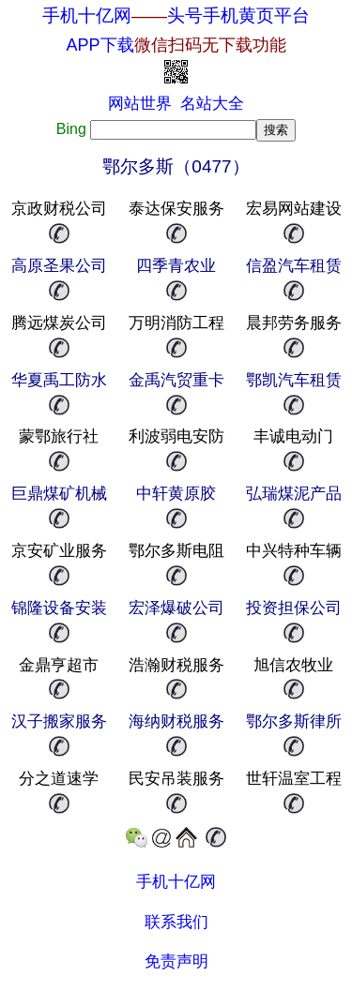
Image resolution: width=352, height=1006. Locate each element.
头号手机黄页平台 (238, 15)
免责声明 (176, 961)
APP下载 (175, 45)
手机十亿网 (86, 15)
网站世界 (140, 104)
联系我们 (176, 922)
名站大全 (212, 104)
